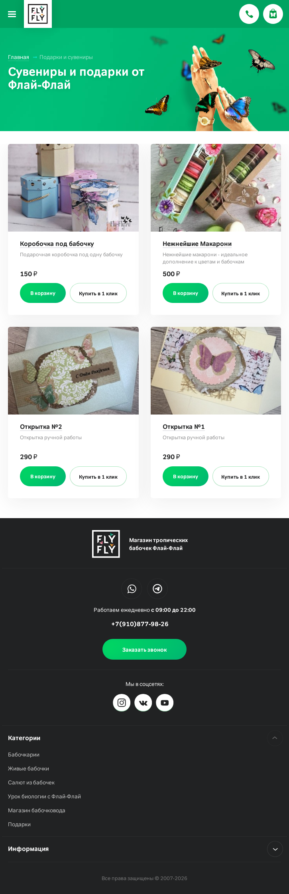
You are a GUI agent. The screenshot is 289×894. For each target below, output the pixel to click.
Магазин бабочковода (36, 810)
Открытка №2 (41, 426)
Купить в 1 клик (98, 293)
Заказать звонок (144, 649)
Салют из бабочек (31, 782)
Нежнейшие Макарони (197, 244)
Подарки (19, 824)
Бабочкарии (23, 754)
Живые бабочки (28, 768)
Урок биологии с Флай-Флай (44, 796)
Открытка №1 (184, 426)
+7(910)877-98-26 (140, 624)
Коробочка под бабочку (57, 244)
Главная (18, 57)
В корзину (42, 293)
